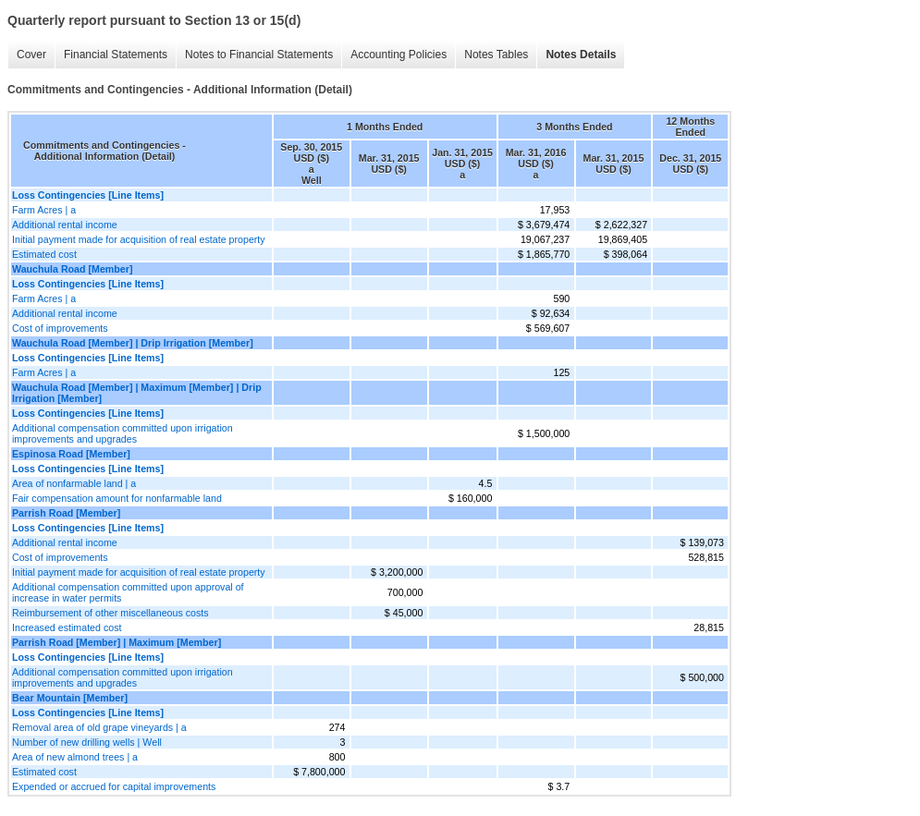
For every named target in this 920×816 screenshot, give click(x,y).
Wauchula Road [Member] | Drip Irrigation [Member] (132, 342)
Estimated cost (44, 254)
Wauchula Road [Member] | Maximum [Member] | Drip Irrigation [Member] (137, 393)
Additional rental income (64, 224)
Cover (31, 54)
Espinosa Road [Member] (71, 453)
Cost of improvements (60, 328)
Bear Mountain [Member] (70, 697)
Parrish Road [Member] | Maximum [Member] (116, 642)
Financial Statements (115, 54)
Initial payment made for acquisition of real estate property (138, 239)
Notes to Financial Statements (259, 54)
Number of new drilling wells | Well (87, 742)
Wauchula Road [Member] (72, 268)
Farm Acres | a (44, 209)
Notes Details (581, 54)
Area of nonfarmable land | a (74, 483)
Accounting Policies (398, 54)
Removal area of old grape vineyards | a (99, 727)
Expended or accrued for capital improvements (113, 786)
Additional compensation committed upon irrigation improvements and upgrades (122, 433)
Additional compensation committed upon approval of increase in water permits (128, 592)
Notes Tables (496, 54)
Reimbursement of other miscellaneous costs (110, 612)
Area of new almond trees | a (75, 756)
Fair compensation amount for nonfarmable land (117, 498)
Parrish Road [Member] (66, 512)
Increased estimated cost (66, 627)
